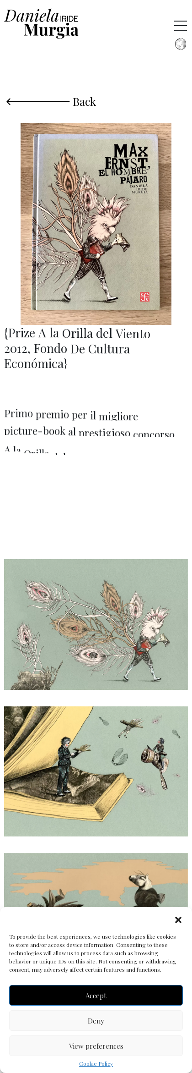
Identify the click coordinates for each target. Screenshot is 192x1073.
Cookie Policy (96, 1063)
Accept (96, 995)
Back (51, 100)
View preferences (96, 1046)
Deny (96, 1020)
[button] (178, 918)
